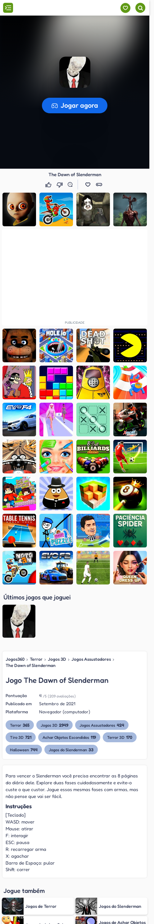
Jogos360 (15, 659)
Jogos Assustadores (90, 659)
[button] (74, 72)
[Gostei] (49, 185)
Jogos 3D (57, 659)
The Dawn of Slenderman (30, 665)
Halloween (24, 749)
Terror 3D (121, 737)
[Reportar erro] (71, 185)
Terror (36, 659)
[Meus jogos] (125, 8)
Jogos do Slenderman (71, 749)
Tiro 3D (20, 737)
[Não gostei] (60, 185)
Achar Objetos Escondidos (70, 737)
